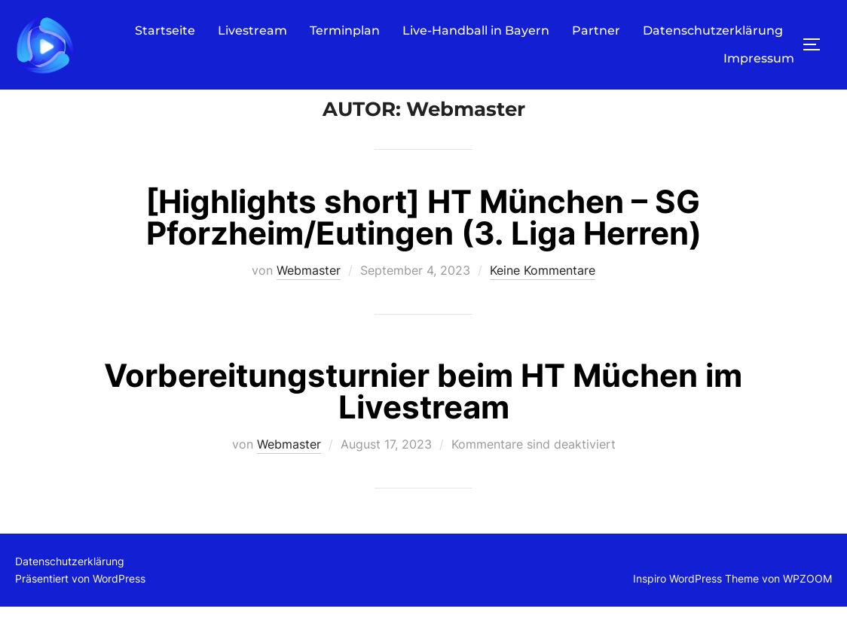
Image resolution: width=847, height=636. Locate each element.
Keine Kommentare (542, 298)
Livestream (252, 30)
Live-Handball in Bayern (475, 30)
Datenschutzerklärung (713, 30)
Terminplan (345, 30)
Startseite (165, 30)
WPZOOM (807, 607)
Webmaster (309, 298)
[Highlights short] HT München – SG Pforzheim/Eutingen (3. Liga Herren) (423, 246)
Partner (596, 30)
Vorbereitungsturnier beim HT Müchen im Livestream (423, 420)
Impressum (758, 58)
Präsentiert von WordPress (80, 607)
